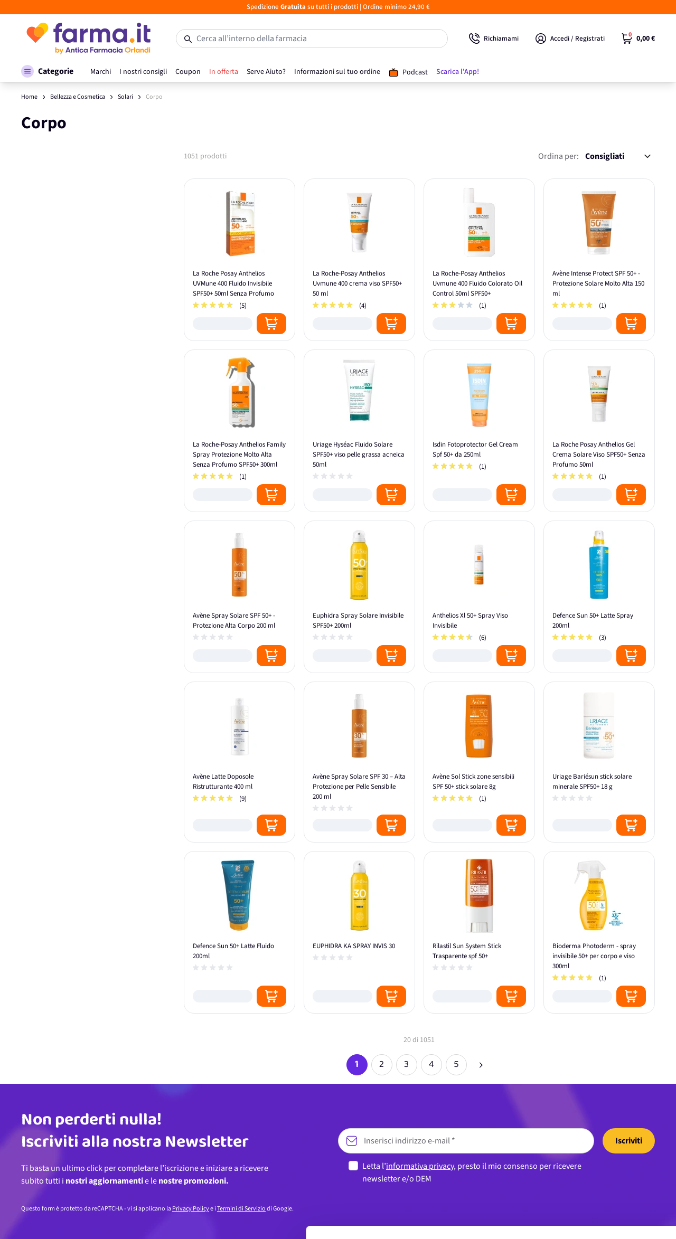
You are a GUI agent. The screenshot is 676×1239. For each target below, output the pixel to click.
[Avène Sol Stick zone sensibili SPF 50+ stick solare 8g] (479, 762)
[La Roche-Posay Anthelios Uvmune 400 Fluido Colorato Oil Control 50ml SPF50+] (479, 260)
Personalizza (588, 1162)
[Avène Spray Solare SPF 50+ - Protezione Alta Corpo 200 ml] (239, 597)
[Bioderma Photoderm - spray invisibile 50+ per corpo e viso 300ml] (599, 932)
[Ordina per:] (618, 156)
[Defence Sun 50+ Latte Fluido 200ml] (239, 932)
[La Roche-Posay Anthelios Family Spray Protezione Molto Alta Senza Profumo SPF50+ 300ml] (239, 431)
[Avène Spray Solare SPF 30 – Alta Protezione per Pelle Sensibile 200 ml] (359, 762)
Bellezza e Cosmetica (77, 96)
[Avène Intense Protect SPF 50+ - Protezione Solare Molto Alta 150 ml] (599, 260)
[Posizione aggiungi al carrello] (271, 323)
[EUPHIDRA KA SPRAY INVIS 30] (359, 932)
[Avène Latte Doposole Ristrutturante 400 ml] (239, 762)
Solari (125, 96)
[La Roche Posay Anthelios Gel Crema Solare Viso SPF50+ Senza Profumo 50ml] (599, 431)
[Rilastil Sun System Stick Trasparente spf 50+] (479, 932)
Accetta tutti (588, 1127)
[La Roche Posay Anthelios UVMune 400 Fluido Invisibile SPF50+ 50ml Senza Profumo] (239, 260)
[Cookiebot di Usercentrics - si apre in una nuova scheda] (68, 1218)
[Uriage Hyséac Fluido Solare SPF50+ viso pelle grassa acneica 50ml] (359, 431)
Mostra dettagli (166, 1218)
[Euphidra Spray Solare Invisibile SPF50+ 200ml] (359, 597)
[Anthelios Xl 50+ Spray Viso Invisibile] (479, 597)
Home (29, 96)
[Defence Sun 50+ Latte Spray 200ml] (599, 597)
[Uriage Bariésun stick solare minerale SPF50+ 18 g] (599, 762)
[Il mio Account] (570, 38)
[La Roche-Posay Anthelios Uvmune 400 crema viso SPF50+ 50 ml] (359, 260)
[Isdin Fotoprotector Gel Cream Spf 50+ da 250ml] (479, 431)
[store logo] (88, 38)
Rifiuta (588, 1197)
